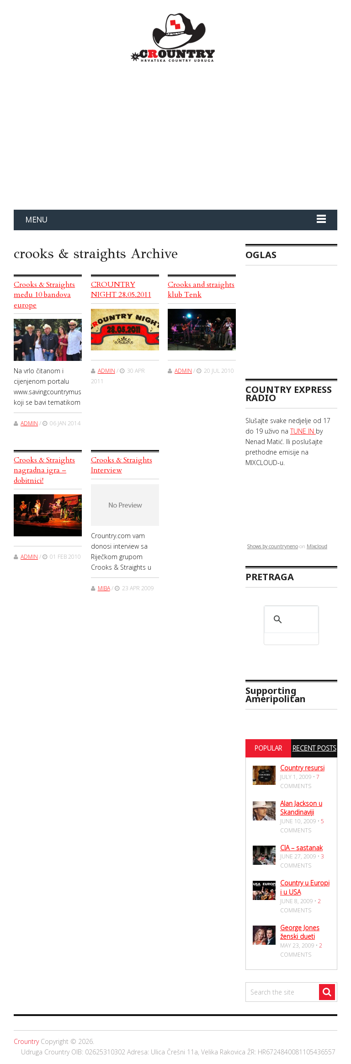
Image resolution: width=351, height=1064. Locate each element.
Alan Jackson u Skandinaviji (301, 808)
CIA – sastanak (301, 847)
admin (29, 423)
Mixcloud (317, 546)
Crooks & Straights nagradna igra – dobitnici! (44, 470)
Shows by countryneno (272, 546)
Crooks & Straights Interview (121, 465)
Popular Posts (268, 756)
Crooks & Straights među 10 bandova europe (44, 295)
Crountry (26, 1041)
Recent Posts (314, 748)
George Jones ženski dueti (299, 932)
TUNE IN (303, 431)
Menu (36, 220)
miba (104, 588)
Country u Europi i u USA (305, 887)
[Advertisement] (298, 318)
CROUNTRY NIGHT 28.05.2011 (121, 290)
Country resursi (302, 767)
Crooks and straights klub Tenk (201, 290)
